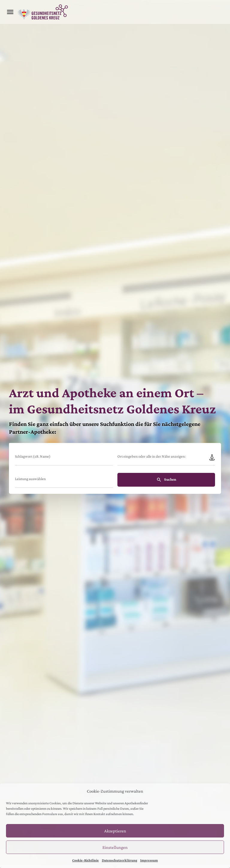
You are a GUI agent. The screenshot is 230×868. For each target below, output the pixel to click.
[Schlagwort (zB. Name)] (64, 458)
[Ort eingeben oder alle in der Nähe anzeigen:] (166, 458)
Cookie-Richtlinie (85, 860)
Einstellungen (115, 847)
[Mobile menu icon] (10, 12)
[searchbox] (63, 479)
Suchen (166, 479)
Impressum (149, 860)
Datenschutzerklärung (119, 860)
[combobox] (64, 480)
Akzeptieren (115, 831)
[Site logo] (43, 11)
